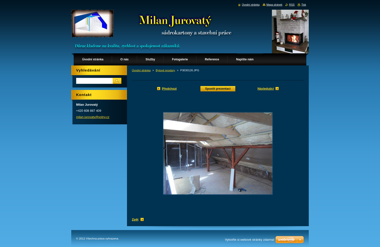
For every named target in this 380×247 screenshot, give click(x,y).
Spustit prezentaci (218, 88)
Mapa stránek (274, 4)
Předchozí (169, 88)
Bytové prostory (165, 70)
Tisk (303, 4)
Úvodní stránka (141, 70)
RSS (291, 4)
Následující (265, 88)
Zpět (135, 219)
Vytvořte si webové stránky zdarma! (250, 239)
